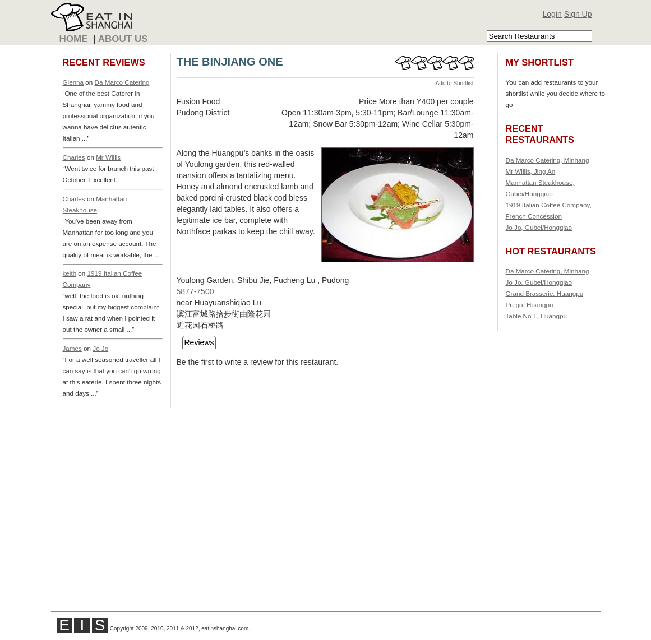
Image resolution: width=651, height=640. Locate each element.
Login (552, 14)
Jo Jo (100, 348)
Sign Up (578, 14)
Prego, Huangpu (529, 304)
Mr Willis (108, 157)
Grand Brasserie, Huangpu (545, 293)
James (72, 348)
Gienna (73, 82)
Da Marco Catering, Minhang (547, 160)
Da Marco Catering (122, 82)
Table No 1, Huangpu (536, 315)
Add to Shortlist (455, 83)
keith (70, 273)
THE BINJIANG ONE (230, 61)
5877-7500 (195, 291)
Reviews (199, 342)
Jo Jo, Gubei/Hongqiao (539, 227)
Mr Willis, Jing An (531, 171)
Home (73, 39)
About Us (123, 39)
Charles (74, 157)
